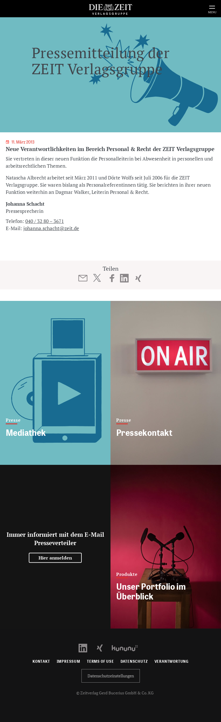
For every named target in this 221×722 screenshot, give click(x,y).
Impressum (68, 661)
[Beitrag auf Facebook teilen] (112, 278)
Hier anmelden (55, 558)
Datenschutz (134, 661)
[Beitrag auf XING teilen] (138, 278)
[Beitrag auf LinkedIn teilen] (124, 278)
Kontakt (41, 661)
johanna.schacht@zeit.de (51, 228)
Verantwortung (172, 661)
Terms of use (100, 661)
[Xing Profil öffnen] (103, 647)
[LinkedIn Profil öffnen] (86, 647)
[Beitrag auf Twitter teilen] (97, 278)
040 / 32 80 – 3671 (44, 221)
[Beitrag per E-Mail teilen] (83, 278)
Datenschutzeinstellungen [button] (110, 676)
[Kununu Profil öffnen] (128, 647)
